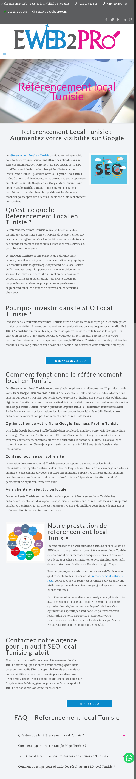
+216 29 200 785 (117, 3)
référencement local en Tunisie (29, 155)
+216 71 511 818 (87, 3)
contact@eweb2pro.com (51, 11)
